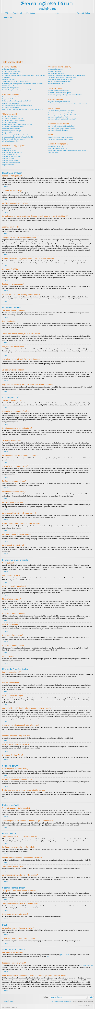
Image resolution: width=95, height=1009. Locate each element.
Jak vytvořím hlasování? (9, 122)
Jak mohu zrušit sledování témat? (58, 130)
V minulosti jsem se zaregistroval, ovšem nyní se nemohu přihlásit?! (22, 84)
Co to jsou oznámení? (8, 158)
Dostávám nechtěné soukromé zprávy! (59, 93)
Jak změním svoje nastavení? (11, 97)
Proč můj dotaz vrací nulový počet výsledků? (61, 113)
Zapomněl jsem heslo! (8, 79)
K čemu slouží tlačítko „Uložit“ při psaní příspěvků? (17, 137)
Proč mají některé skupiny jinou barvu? (60, 79)
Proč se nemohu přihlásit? (10, 69)
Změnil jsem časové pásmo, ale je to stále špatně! (17, 101)
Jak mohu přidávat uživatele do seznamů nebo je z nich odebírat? (67, 104)
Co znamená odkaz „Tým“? (56, 84)
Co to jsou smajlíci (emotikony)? (12, 152)
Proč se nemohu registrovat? (10, 88)
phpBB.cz (14, 1007)
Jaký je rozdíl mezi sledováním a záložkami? (61, 126)
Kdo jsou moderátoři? (54, 71)
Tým (52, 1001)
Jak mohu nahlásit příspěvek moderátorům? (15, 135)
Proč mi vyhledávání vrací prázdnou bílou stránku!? (63, 115)
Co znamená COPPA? (8, 86)
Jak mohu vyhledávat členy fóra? (58, 117)
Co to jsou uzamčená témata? (11, 162)
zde (48, 956)
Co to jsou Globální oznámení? (11, 156)
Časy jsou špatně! (7, 99)
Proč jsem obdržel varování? (10, 133)
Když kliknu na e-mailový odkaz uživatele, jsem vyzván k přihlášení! (22, 109)
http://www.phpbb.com (86, 965)
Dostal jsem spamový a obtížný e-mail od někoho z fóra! (65, 95)
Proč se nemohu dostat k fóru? (11, 129)
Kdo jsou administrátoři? (55, 69)
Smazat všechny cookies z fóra (62, 1001)
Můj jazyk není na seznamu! (10, 103)
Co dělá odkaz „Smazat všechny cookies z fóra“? (16, 90)
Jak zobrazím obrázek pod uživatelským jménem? (17, 105)
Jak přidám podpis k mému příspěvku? (13, 120)
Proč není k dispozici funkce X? (57, 148)
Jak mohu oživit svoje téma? (10, 141)
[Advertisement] (47, 39)
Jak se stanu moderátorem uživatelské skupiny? (62, 77)
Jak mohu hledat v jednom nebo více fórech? (61, 111)
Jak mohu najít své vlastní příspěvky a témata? (62, 119)
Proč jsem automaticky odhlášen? (12, 73)
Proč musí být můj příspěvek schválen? (13, 139)
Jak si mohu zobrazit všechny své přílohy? (60, 139)
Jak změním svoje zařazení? (10, 107)
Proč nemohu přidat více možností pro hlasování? (17, 124)
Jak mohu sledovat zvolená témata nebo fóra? (61, 128)
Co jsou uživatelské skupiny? (57, 73)
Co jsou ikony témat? (8, 165)
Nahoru (6, 186)
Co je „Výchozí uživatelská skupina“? (59, 81)
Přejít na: (45, 997)
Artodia (90, 1005)
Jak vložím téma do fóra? (9, 116)
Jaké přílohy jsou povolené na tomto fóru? (60, 137)
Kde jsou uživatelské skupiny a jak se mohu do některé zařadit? (67, 75)
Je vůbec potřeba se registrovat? (11, 71)
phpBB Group (64, 954)
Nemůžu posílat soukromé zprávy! (58, 90)
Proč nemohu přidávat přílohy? (11, 131)
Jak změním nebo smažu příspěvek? (13, 118)
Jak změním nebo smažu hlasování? (13, 127)
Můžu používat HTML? (9, 150)
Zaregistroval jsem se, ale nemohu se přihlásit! (16, 81)
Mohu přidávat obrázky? (9, 154)
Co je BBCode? (7, 148)
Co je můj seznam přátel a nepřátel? (59, 102)
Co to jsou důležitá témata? (10, 160)
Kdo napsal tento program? (56, 146)
